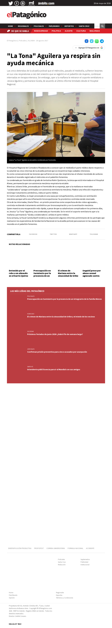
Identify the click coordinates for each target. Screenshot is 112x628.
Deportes (69, 26)
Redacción (62, 565)
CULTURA (81, 31)
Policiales (39, 26)
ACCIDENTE (90, 548)
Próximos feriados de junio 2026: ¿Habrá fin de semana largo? (55, 334)
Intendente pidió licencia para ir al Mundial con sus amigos (53, 369)
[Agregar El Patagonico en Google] (89, 47)
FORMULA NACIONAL (75, 548)
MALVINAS (95, 31)
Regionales (23, 26)
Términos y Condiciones (64, 598)
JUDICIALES (30, 349)
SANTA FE (30, 367)
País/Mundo (54, 26)
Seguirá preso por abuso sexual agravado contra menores (92, 274)
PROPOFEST (39, 548)
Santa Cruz (84, 26)
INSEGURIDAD (41, 31)
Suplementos (85, 559)
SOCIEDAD (30, 331)
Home (10, 26)
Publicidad (84, 562)
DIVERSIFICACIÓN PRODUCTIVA (19, 548)
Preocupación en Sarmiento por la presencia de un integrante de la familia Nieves (42, 276)
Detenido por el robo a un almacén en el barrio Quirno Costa (18, 274)
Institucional (85, 565)
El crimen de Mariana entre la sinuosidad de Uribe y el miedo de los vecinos (68, 276)
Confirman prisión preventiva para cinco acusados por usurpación (57, 352)
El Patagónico (12, 40)
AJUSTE (69, 31)
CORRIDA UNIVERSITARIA (55, 548)
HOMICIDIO (30, 314)
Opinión (12, 598)
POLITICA (56, 31)
